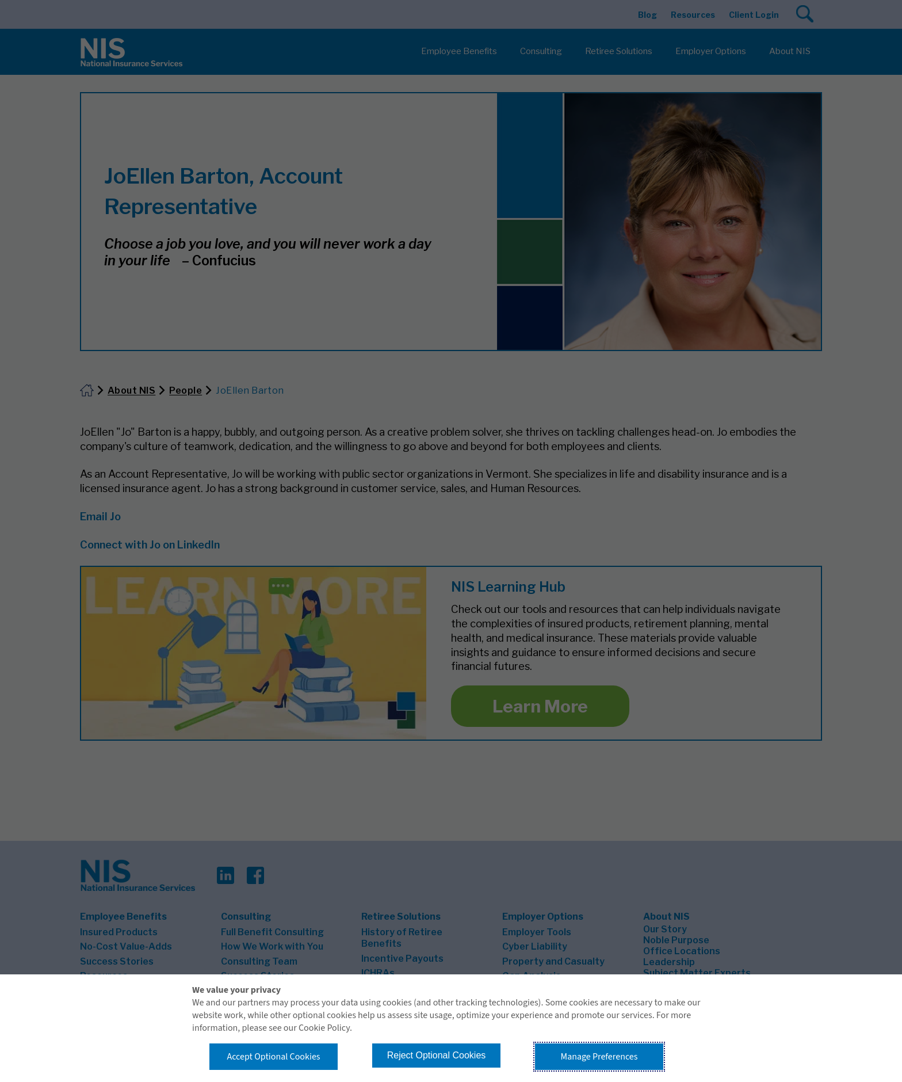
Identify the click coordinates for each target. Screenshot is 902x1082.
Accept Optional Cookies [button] (273, 1056)
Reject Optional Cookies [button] (436, 1055)
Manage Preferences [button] (599, 1056)
